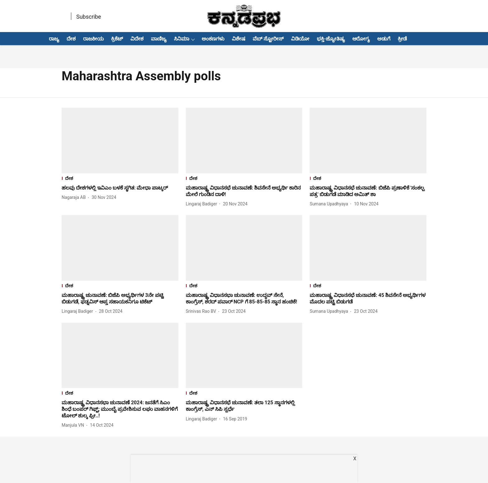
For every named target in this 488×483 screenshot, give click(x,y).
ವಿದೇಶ (136, 39)
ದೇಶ (71, 39)
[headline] (120, 188)
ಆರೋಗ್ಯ (361, 39)
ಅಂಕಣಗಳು (213, 39)
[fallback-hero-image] (120, 140)
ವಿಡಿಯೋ (300, 39)
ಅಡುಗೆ (383, 39)
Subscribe (88, 16)
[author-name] (75, 197)
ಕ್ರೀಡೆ (402, 39)
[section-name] (120, 179)
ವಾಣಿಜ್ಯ (159, 39)
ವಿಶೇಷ (238, 39)
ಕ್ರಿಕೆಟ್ (117, 39)
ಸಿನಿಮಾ (181, 39)
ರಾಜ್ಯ (54, 39)
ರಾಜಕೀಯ (93, 39)
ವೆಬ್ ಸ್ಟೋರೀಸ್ (268, 39)
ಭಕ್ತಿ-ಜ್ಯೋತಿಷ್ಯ (331, 39)
